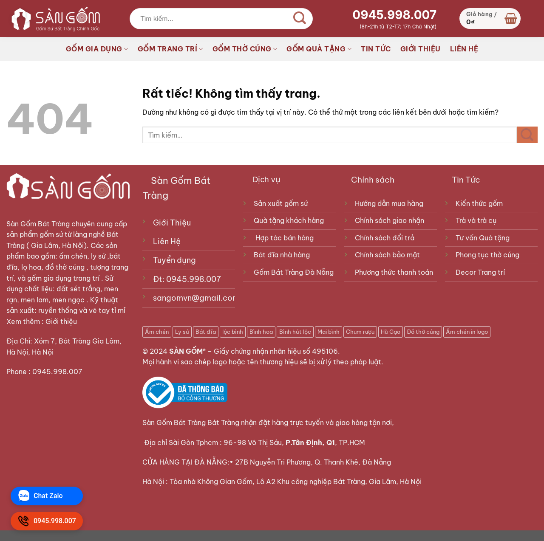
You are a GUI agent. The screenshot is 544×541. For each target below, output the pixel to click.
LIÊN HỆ (464, 49)
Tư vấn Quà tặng (484, 238)
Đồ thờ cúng (423, 331)
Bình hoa (261, 331)
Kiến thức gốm (479, 203)
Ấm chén (157, 331)
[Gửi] (299, 18)
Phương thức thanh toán (394, 272)
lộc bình (232, 331)
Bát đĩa (206, 331)
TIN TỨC (376, 49)
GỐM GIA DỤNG (97, 49)
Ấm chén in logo (467, 331)
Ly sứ (182, 331)
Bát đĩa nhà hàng (282, 255)
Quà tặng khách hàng (289, 220)
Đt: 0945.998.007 (187, 279)
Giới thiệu (62, 321)
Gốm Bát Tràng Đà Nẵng (294, 272)
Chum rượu (360, 331)
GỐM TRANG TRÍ (170, 49)
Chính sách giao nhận (389, 220)
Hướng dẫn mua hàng (389, 203)
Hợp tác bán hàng (284, 238)
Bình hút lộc (295, 331)
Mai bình (328, 331)
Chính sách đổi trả (384, 238)
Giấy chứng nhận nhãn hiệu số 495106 (276, 351)
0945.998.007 (394, 15)
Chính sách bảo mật (387, 255)
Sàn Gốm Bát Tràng (38, 224)
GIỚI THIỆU (420, 49)
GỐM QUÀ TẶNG (318, 49)
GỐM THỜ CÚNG (245, 49)
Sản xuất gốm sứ (281, 203)
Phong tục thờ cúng (487, 255)
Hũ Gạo (390, 331)
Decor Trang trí (480, 272)
